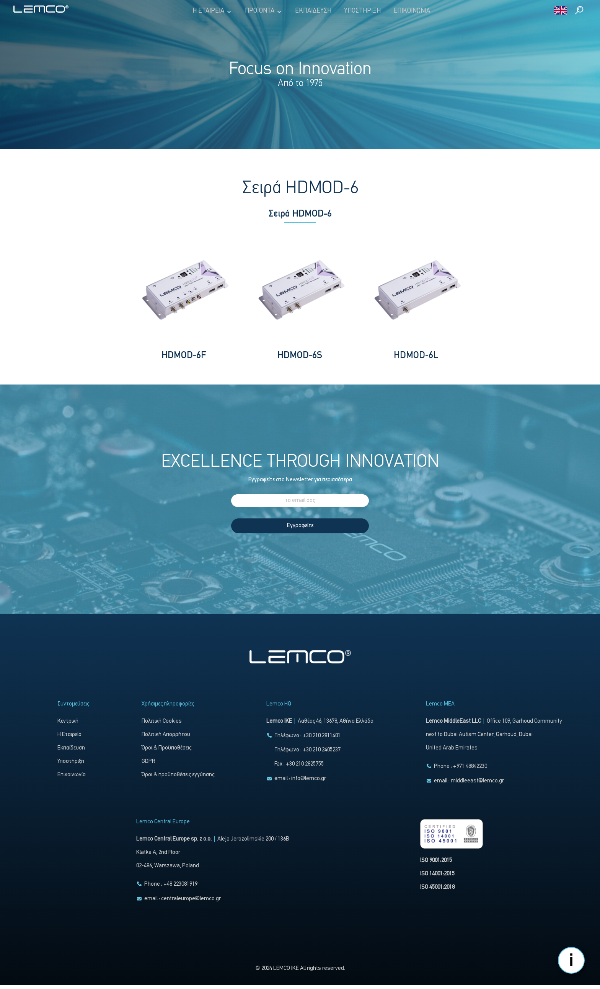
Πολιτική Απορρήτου (166, 739)
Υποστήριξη (362, 11)
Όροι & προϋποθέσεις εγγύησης (178, 779)
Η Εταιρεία (212, 11)
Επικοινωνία (411, 11)
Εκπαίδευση (313, 11)
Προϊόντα (263, 11)
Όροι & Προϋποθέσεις (166, 752)
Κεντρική (67, 725)
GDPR (148, 766)
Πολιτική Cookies (162, 725)
